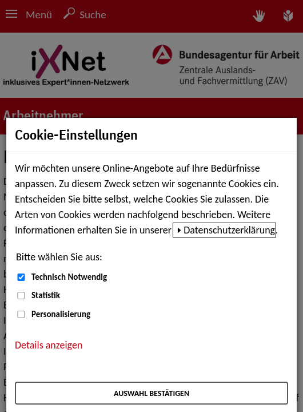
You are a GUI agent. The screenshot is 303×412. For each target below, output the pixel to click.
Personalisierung (60, 314)
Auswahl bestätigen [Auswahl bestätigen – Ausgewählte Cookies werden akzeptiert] (151, 393)
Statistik (45, 295)
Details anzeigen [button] (48, 345)
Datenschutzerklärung (229, 230)
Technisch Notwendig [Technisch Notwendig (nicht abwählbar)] (69, 277)
